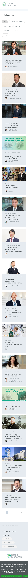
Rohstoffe (6, 30)
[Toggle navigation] (25, 4)
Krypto (6, 35)
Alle (5, 21)
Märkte (13, 21)
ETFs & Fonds (7, 26)
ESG (15, 30)
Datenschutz (9, 572)
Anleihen (17, 26)
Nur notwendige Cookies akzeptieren (11, 576)
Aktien (21, 21)
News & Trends (5, 9)
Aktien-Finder (8, 542)
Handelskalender (9, 546)
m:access (7, 538)
